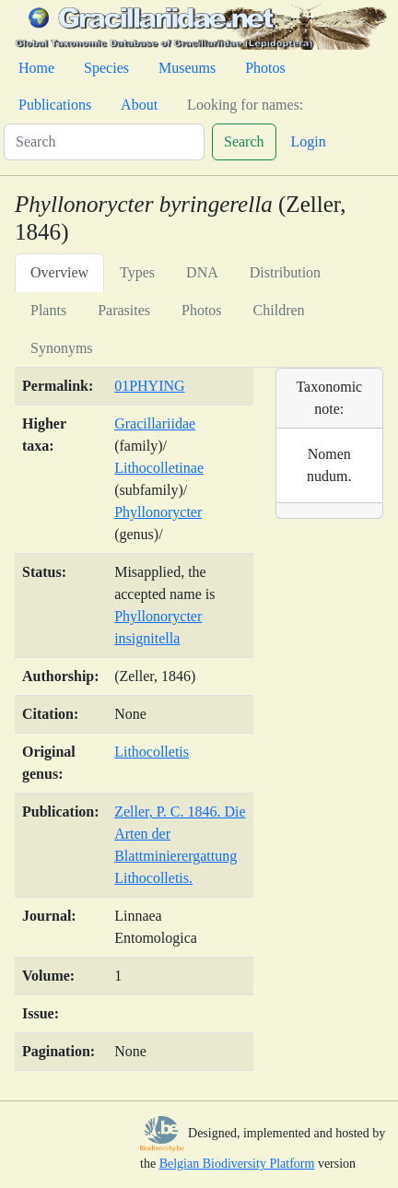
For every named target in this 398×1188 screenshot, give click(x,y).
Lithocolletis (151, 751)
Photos (265, 68)
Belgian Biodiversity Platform (237, 1163)
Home (36, 68)
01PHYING (149, 386)
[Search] (104, 142)
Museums (187, 68)
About (139, 104)
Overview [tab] (59, 272)
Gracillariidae (154, 423)
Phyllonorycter (158, 512)
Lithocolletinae (159, 468)
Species (106, 68)
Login (308, 141)
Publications (54, 104)
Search (244, 141)
